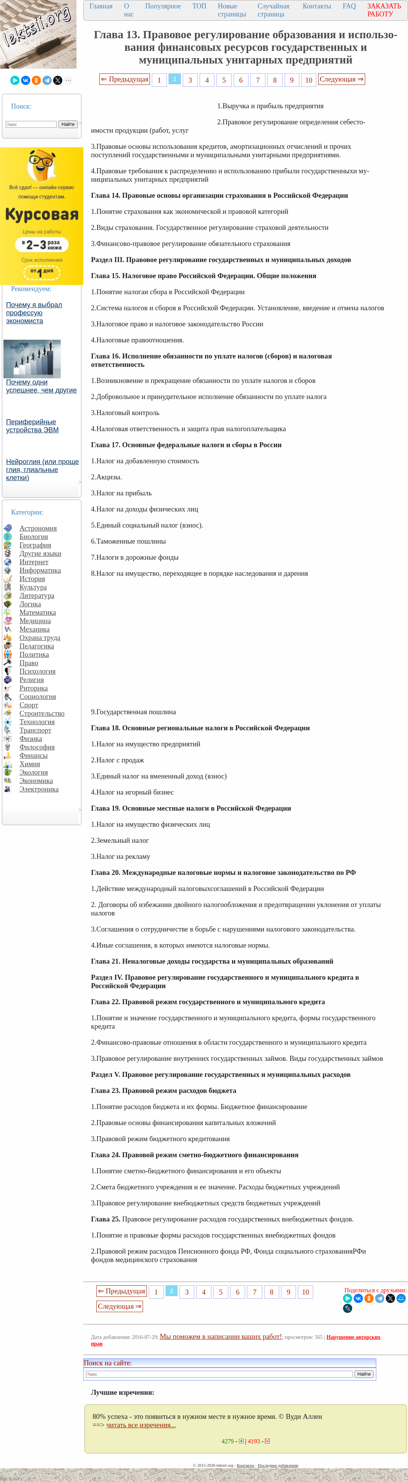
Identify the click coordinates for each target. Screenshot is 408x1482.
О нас (129, 10)
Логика (30, 604)
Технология (37, 722)
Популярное (163, 6)
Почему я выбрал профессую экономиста (34, 313)
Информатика (40, 570)
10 (308, 80)
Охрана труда (40, 638)
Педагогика (37, 646)
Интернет (34, 562)
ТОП (199, 6)
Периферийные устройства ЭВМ (32, 426)
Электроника (39, 789)
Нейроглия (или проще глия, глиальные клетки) (42, 470)
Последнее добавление (278, 1465)
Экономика (36, 781)
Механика (35, 629)
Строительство (42, 713)
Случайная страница (273, 10)
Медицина (35, 621)
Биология (34, 537)
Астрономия (38, 528)
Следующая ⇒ (341, 79)
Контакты (317, 6)
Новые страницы (232, 10)
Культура (33, 587)
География (35, 545)
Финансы (34, 755)
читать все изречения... (141, 1425)
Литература (37, 595)
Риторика (34, 688)
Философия (37, 747)
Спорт (29, 705)
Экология (34, 772)
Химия (30, 764)
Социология (38, 696)
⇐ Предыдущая (124, 79)
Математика (38, 612)
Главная (100, 6)
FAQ (349, 6)
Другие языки (40, 553)
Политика (34, 654)
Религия (32, 680)
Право (29, 663)
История (32, 579)
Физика (31, 738)
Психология (37, 671)
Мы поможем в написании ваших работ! (221, 1336)
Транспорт (35, 730)
